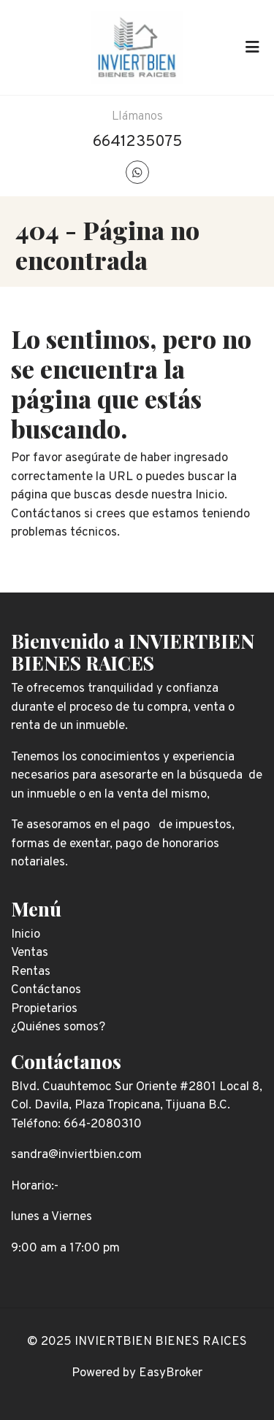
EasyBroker (170, 1373)
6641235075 (137, 142)
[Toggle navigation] (252, 47)
